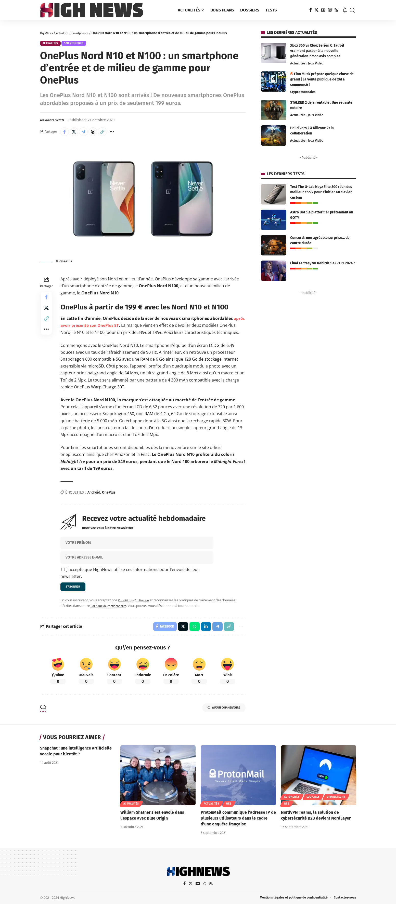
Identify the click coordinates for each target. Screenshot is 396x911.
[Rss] (336, 10)
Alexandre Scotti (54, 122)
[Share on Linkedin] (203, 632)
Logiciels (313, 803)
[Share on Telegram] (87, 134)
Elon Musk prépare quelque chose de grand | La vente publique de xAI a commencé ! (322, 79)
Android (93, 496)
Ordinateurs (336, 803)
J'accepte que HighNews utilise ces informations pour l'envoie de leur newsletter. (129, 576)
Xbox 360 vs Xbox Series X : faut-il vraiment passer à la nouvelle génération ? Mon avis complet (317, 50)
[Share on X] (76, 134)
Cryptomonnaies (302, 92)
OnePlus (109, 496)
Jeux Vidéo (316, 63)
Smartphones (87, 33)
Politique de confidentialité (111, 610)
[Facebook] (310, 10)
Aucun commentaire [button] (218, 715)
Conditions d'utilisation (135, 605)
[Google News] (323, 10)
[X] (316, 10)
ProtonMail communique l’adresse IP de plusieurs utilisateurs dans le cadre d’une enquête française (238, 824)
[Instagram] (330, 10)
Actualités (65, 33)
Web (229, 809)
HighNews (47, 33)
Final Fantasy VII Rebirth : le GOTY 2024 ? (322, 263)
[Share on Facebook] (65, 134)
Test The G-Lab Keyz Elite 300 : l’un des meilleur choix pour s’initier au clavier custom (321, 192)
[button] (352, 10)
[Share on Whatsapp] (191, 632)
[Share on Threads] (98, 134)
